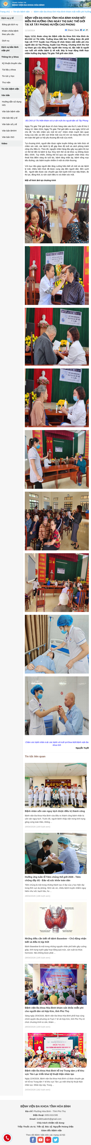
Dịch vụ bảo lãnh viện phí (9, 49)
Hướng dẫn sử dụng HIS (11, 103)
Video (4, 143)
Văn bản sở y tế (9, 124)
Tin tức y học (8, 76)
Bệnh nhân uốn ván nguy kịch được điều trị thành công (55, 811)
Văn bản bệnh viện (11, 111)
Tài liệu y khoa (9, 69)
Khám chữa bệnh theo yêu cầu (10, 32)
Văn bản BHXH (9, 130)
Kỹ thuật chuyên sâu (11, 63)
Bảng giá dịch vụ (10, 24)
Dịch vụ (5, 40)
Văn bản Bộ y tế (9, 118)
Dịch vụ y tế (7, 18)
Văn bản (5, 95)
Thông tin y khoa (10, 57)
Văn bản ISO (8, 137)
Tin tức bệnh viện (10, 89)
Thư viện (6, 82)
